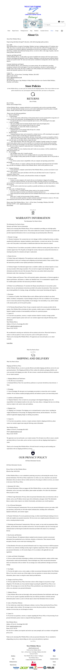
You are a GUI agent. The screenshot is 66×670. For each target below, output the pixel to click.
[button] (63, 31)
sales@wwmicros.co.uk (16, 77)
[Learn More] (33, 352)
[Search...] (54, 24)
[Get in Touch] (33, 210)
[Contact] (33, 450)
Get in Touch (10, 205)
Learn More (9, 343)
